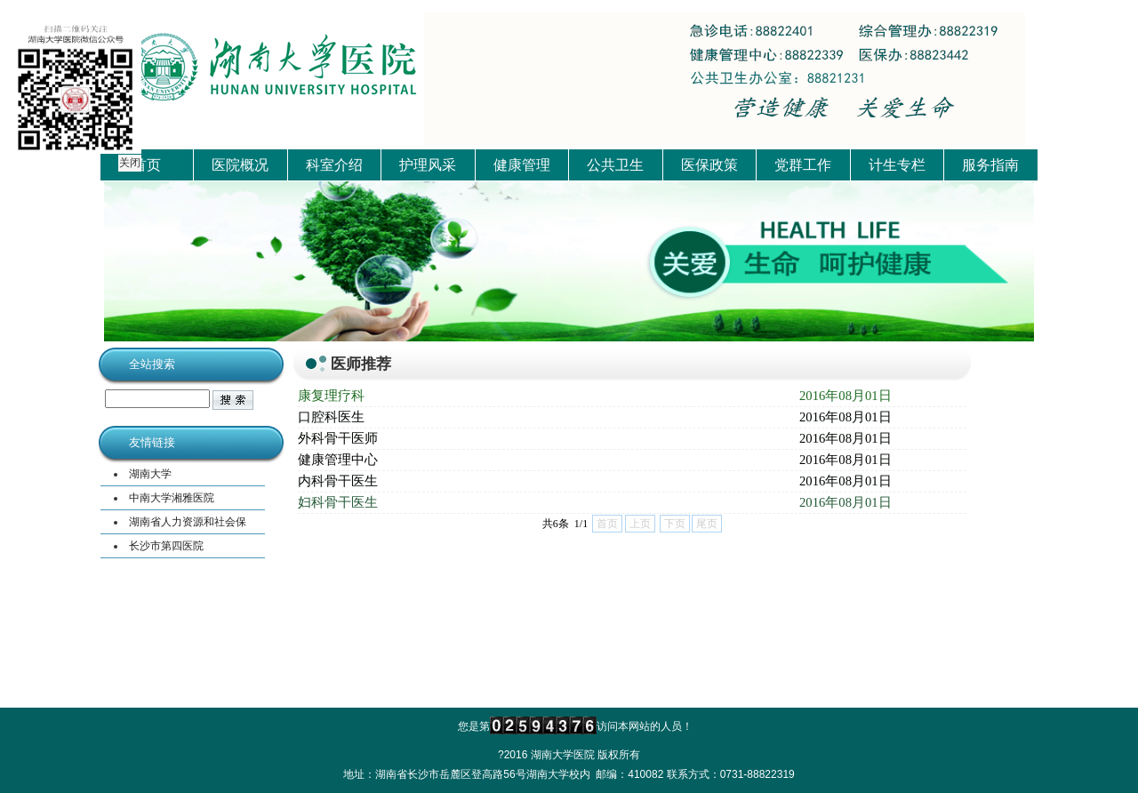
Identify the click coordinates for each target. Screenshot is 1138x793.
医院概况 (240, 164)
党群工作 (802, 164)
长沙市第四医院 (166, 546)
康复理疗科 (331, 395)
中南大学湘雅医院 (171, 498)
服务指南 (990, 164)
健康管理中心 (338, 460)
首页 (146, 164)
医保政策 (709, 164)
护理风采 (427, 164)
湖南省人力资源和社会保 (187, 522)
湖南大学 (150, 474)
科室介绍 (334, 164)
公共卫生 (615, 164)
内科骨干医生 (338, 481)
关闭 (129, 162)
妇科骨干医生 (338, 502)
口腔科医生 (331, 417)
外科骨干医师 (338, 438)
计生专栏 (897, 164)
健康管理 (521, 164)
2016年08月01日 (845, 395)
